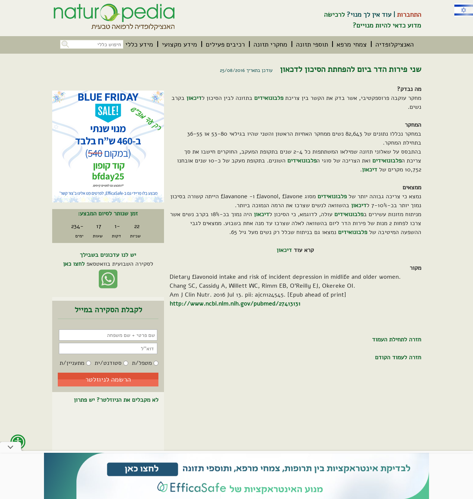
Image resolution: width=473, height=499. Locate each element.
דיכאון (194, 98)
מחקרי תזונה (270, 44)
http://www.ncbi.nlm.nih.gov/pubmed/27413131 (235, 304)
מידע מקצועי (179, 44)
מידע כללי (139, 44)
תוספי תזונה (312, 44)
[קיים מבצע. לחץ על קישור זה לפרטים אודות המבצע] (108, 146)
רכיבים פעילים (225, 44)
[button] (64, 43)
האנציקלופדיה (394, 44)
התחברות (409, 14)
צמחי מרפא (352, 44)
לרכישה (334, 14)
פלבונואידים (268, 98)
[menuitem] (394, 44)
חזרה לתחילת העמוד (396, 339)
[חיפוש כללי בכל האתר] (91, 44)
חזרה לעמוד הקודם (398, 357)
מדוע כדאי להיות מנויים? (387, 25)
